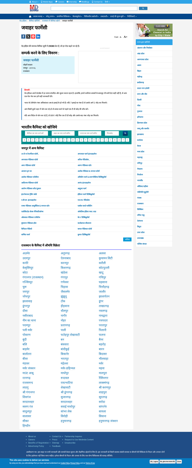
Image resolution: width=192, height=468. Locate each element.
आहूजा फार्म (82, 188)
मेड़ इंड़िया (22, 21)
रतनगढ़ (26, 378)
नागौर (64, 315)
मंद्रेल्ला (64, 363)
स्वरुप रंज (28, 406)
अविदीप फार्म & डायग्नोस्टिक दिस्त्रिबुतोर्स (92, 177)
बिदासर (103, 354)
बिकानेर (65, 354)
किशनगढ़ (66, 267)
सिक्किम (140, 209)
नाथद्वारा (103, 315)
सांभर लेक (66, 411)
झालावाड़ (27, 301)
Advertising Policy (36, 446)
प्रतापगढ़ (65, 325)
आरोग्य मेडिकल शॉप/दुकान (31, 188)
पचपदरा (103, 320)
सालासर (27, 416)
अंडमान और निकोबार (144, 48)
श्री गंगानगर (29, 392)
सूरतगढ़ (103, 397)
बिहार (139, 71)
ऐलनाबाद (66, 258)
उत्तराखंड (140, 238)
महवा (101, 368)
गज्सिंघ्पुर (28, 282)
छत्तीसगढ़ (140, 82)
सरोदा (102, 402)
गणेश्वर (65, 282)
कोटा (25, 272)
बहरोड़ (102, 344)
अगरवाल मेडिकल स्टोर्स (29, 159)
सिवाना (102, 416)
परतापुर (103, 325)
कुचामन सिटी (106, 258)
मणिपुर (139, 163)
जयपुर (26, 291)
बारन (101, 349)
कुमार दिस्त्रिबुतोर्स (84, 234)
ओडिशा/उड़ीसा (142, 186)
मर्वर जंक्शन (29, 368)
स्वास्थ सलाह (38, 16)
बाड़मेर (26, 349)
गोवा (138, 105)
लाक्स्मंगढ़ (104, 382)
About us (32, 436)
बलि (25, 344)
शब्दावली (104, 16)
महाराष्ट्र (139, 157)
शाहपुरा (103, 392)
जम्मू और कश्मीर (143, 128)
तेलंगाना (140, 221)
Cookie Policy (65, 463)
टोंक (63, 301)
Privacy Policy (74, 463)
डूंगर (101, 301)
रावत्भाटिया (67, 382)
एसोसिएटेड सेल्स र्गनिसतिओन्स (32, 211)
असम (139, 65)
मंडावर (26, 363)
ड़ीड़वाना (65, 306)
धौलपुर (64, 310)
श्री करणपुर (105, 387)
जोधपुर (26, 296)
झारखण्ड (140, 134)
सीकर (26, 421)
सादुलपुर (27, 411)
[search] (94, 8)
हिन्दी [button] (107, 2)
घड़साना (103, 282)
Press (54, 439)
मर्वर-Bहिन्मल (68, 368)
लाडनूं (25, 387)
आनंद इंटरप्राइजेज (84, 183)
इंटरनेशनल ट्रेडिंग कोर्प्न (29, 194)
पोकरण (26, 335)
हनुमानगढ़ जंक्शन (108, 421)
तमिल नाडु (140, 215)
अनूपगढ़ (65, 253)
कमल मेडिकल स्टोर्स (85, 229)
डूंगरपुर (26, 306)
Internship (72, 2)
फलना (102, 335)
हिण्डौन (26, 425)
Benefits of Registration (38, 443)
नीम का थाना (29, 320)
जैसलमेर (65, 291)
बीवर (25, 358)
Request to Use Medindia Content (79, 439)
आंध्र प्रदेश (140, 53)
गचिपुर (102, 277)
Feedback (56, 446)
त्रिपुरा (139, 226)
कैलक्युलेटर (77, 16)
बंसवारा (65, 344)
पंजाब (139, 198)
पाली (63, 330)
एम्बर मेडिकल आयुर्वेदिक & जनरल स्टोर (35, 206)
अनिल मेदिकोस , (84, 159)
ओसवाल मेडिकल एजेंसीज (30, 217)
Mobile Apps (47, 2)
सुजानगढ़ (66, 397)
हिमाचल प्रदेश (142, 123)
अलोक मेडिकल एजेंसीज (30, 177)
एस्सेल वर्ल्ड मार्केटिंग (85, 206)
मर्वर (101, 363)
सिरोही (64, 416)
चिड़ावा (64, 287)
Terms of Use (90, 463)
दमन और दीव (142, 94)
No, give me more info (167, 461)
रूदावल (65, 378)
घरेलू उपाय (50, 16)
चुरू (25, 287)
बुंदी (25, 339)
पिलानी (102, 330)
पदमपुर (26, 325)
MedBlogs (84, 2)
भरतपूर (65, 358)
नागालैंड (140, 180)
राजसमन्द (28, 382)
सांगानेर (103, 406)
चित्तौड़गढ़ (104, 287)
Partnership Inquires (73, 436)
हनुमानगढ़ (66, 421)
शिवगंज (27, 397)
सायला (102, 411)
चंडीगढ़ (139, 77)
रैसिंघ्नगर (103, 378)
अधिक (127, 239)
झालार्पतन (104, 296)
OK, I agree (154, 461)
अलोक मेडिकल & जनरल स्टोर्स (89, 171)
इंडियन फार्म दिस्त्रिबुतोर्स (86, 194)
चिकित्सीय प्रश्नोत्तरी (91, 16)
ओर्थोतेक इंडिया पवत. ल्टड (87, 211)
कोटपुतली (104, 267)
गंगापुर (64, 277)
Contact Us (97, 2)
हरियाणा (140, 117)
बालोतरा (27, 354)
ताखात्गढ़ (104, 306)
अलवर (102, 253)
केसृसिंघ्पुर (28, 267)
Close (179, 461)
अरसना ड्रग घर (26, 171)
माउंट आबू (28, 373)
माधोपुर (65, 373)
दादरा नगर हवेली (143, 88)
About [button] (33, 2)
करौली (102, 263)
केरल (139, 146)
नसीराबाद (28, 315)
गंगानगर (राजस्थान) (33, 277)
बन (62, 339)
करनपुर (65, 263)
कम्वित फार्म (25, 234)
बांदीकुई (65, 349)
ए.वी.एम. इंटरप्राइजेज (28, 200)
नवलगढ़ (103, 310)
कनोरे (25, 263)
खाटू (101, 272)
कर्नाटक (140, 140)
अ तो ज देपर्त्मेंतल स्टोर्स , (30, 154)
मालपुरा (103, 373)
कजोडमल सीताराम (84, 223)
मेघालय (139, 169)
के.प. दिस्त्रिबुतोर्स (83, 217)
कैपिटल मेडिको (26, 229)
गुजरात (139, 111)
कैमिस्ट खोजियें (34, 21)
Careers (59, 2)
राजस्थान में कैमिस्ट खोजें (51, 21)
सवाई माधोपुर (68, 406)
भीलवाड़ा (103, 358)
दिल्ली (139, 100)
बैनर (101, 339)
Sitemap (55, 443)
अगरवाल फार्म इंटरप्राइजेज (87, 154)
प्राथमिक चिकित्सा (64, 16)
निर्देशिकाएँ (132, 16)
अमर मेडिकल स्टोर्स (28, 165)
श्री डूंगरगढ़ (66, 392)
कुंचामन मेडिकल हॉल (28, 223)
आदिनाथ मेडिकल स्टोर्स (29, 183)
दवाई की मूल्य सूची (117, 16)
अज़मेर (26, 253)
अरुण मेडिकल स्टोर (84, 165)
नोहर (63, 320)
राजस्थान (140, 203)
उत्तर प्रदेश (140, 232)
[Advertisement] (105, 66)
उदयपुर (26, 258)
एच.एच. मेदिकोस (84, 200)
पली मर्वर (27, 330)
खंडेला (64, 272)
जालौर (102, 291)
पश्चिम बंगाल (142, 244)
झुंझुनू (64, 296)
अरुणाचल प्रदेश (142, 59)
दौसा (25, 310)
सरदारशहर (28, 402)
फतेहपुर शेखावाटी (70, 335)
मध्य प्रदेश (140, 151)
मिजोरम (140, 175)
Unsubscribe (70, 443)
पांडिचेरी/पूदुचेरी (143, 192)
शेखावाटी (65, 387)
